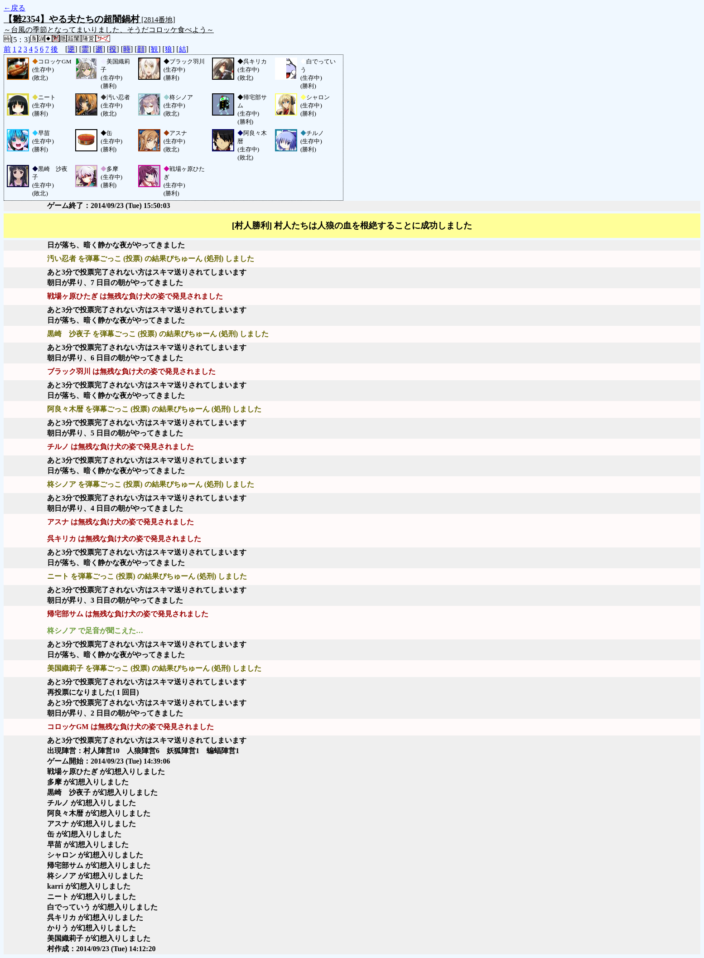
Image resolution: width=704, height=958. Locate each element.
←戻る (14, 8)
